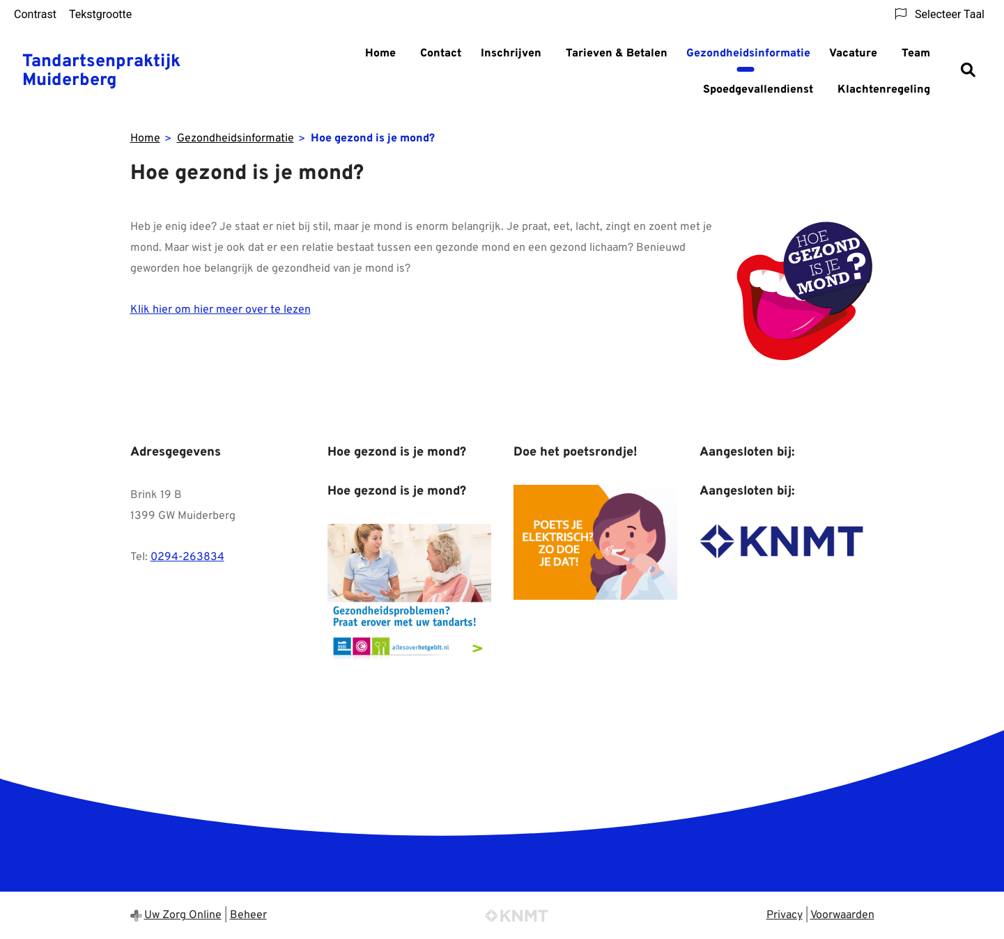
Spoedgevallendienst (758, 90)
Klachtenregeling (883, 90)
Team (916, 54)
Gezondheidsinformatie (748, 54)
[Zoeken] (968, 72)
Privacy (784, 915)
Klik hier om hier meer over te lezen (220, 310)
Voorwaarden (842, 915)
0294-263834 (187, 557)
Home (380, 54)
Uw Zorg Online (183, 915)
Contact (440, 54)
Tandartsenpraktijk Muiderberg (101, 72)
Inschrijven (511, 54)
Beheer (248, 915)
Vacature (853, 54)
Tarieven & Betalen (616, 54)
